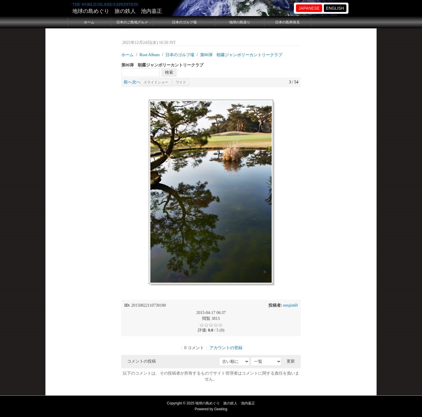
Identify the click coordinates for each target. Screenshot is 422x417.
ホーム (89, 22)
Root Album (149, 55)
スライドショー (156, 82)
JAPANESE (308, 8)
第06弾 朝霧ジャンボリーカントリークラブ (241, 55)
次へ (136, 82)
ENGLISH (335, 8)
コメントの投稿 (141, 361)
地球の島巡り (239, 22)
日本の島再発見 (287, 22)
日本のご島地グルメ (132, 22)
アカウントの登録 (226, 348)
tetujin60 (290, 305)
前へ (128, 82)
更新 (291, 361)
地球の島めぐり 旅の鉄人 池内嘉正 (117, 11)
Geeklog (220, 409)
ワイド (181, 82)
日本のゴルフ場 (184, 22)
